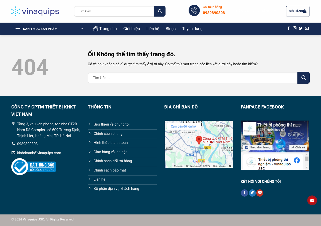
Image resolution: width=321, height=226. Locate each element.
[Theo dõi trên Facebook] (289, 29)
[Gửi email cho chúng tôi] (307, 29)
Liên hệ (152, 28)
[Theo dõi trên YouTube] (259, 193)
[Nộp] (160, 11)
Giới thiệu (131, 28)
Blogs (171, 28)
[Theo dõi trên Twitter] (301, 29)
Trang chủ (105, 28)
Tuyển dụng (192, 28)
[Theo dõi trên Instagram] (295, 29)
